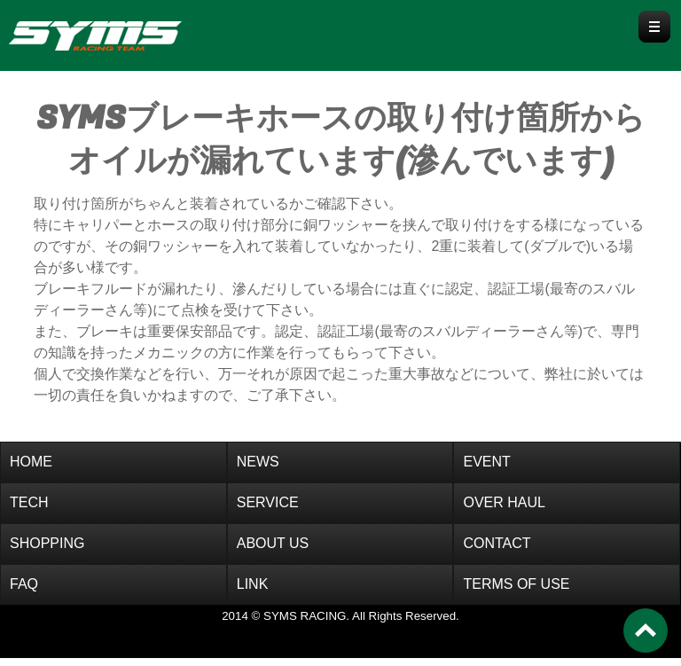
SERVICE (268, 502)
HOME (31, 461)
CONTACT (496, 543)
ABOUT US (273, 543)
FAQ (24, 584)
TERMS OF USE (516, 584)
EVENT (486, 461)
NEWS (258, 461)
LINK (253, 584)
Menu (654, 27)
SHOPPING (47, 543)
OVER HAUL (503, 502)
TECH (29, 502)
